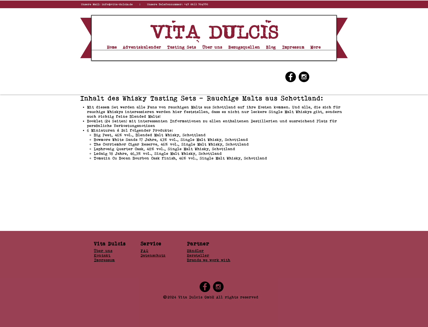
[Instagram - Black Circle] (304, 77)
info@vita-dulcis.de (117, 4)
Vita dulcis (214, 33)
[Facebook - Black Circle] (290, 77)
